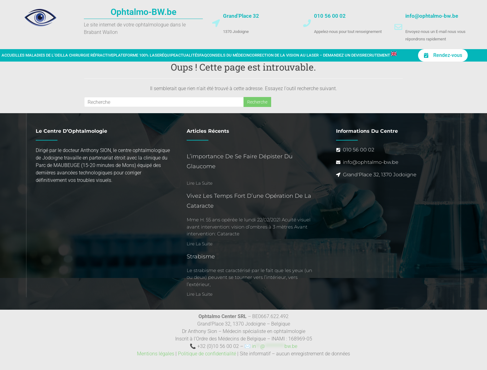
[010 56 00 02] (307, 23)
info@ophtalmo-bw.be (431, 16)
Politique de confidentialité (207, 354)
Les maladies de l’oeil (40, 55)
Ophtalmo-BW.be (143, 12)
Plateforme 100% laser (137, 55)
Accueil (10, 55)
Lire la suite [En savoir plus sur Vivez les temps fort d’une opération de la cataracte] (199, 244)
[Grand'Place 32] (216, 23)
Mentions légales (155, 354)
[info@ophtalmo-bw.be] (398, 27)
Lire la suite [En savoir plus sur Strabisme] (199, 294)
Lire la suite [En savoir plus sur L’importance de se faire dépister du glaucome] (199, 183)
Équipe (168, 55)
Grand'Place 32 (241, 16)
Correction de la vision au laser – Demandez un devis (305, 55)
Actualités (187, 55)
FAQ (203, 55)
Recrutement (376, 55)
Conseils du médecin (228, 55)
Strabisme (201, 256)
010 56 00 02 (330, 16)
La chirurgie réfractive (88, 55)
